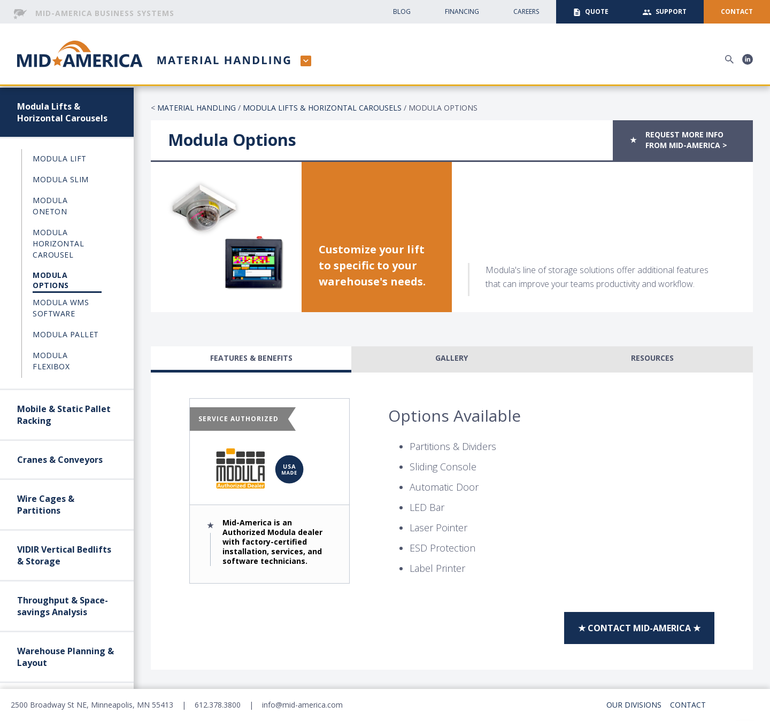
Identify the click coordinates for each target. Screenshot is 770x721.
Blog (402, 11)
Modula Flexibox (51, 360)
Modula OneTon (50, 205)
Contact (688, 705)
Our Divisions (633, 705)
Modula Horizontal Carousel (58, 243)
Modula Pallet (66, 334)
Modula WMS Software (61, 308)
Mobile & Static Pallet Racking (64, 415)
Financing (462, 11)
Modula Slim (61, 179)
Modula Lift (60, 158)
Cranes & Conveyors (60, 460)
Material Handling (196, 108)
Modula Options (51, 280)
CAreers (526, 11)
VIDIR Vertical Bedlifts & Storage (64, 555)
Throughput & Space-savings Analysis (62, 606)
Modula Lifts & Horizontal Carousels (62, 112)
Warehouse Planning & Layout (65, 657)
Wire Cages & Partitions (45, 504)
